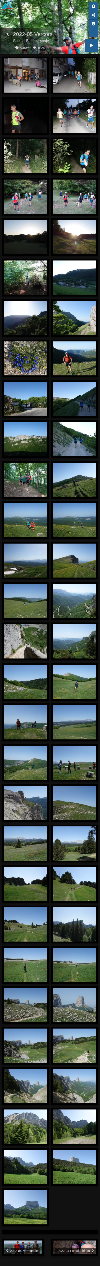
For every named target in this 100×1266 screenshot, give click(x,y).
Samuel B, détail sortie (31, 41)
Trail (41, 47)
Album (24, 47)
